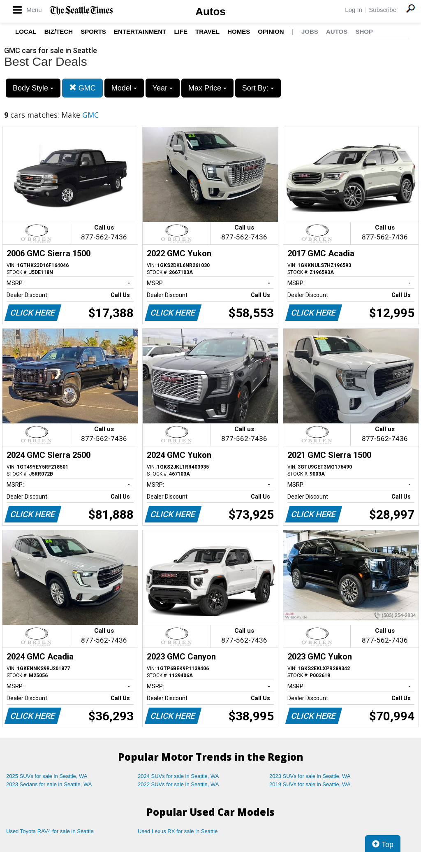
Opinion (271, 31)
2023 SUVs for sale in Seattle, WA (310, 776)
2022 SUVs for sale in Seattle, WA (178, 784)
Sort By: (258, 88)
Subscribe (382, 9)
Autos (210, 11)
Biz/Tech (58, 31)
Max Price (207, 88)
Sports (93, 31)
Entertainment (140, 31)
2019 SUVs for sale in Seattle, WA (310, 784)
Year (163, 88)
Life (180, 31)
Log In (353, 9)
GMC (82, 88)
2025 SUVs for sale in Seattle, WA (47, 776)
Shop (364, 31)
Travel (207, 31)
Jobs (309, 31)
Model (124, 88)
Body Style (33, 88)
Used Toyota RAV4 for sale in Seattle (50, 831)
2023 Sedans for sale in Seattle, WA (49, 784)
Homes (238, 31)
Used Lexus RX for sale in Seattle (177, 831)
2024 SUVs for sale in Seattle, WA (178, 776)
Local (26, 31)
